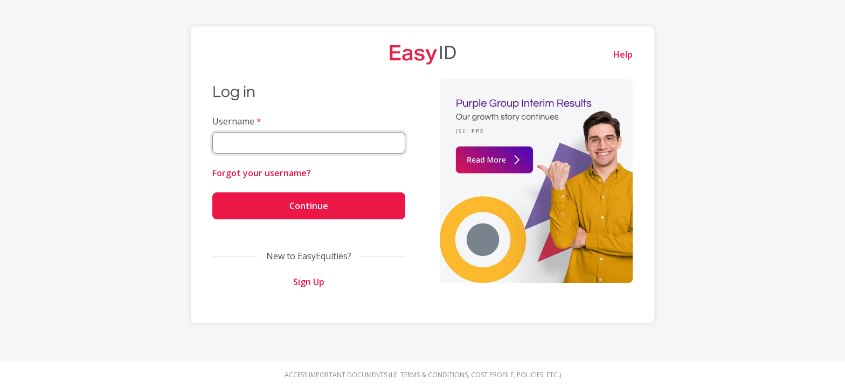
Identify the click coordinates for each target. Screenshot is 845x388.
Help (623, 54)
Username (233, 121)
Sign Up (308, 282)
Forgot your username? (261, 173)
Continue (308, 206)
